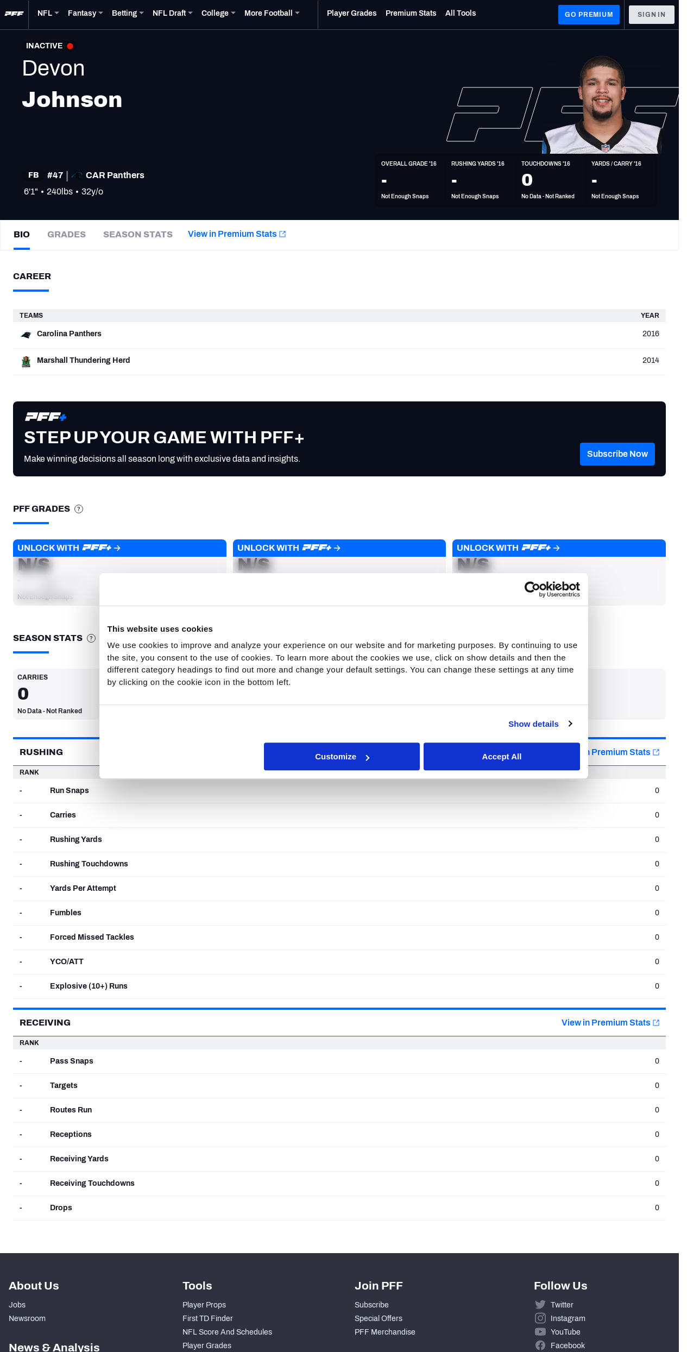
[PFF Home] (14, 15)
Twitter (562, 1305)
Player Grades (206, 1346)
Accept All (502, 758)
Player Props (204, 1305)
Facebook (568, 1346)
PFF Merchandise (385, 1332)
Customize (342, 758)
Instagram (568, 1319)
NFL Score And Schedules (227, 1332)
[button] (617, 470)
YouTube (566, 1332)
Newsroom (27, 1319)
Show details (534, 725)
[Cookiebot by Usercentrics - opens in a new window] (532, 591)
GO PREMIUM (589, 14)
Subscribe (372, 1305)
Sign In (652, 14)
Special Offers (378, 1319)
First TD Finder (207, 1319)
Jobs (17, 1305)
